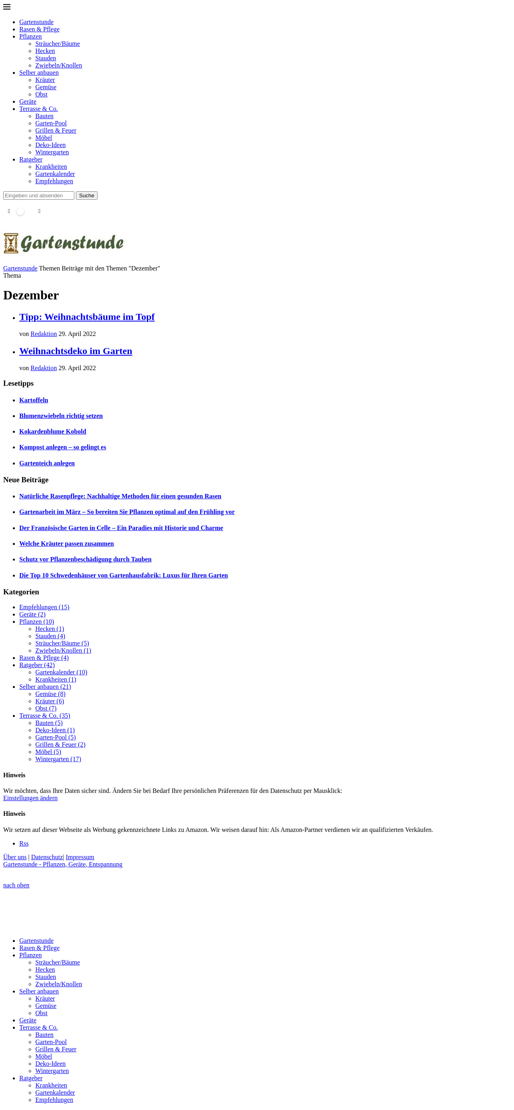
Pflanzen (30, 36)
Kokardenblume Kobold (52, 431)
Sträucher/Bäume (57, 43)
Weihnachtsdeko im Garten (75, 351)
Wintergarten (52, 152)
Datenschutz (47, 857)
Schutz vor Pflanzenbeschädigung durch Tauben (85, 559)
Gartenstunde (36, 21)
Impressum (80, 857)
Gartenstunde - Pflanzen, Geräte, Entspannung (62, 864)
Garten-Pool (51, 123)
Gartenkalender (55, 173)
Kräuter (45, 79)
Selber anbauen (39, 72)
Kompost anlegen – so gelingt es (62, 447)
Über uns (15, 857)
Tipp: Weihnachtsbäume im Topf (87, 316)
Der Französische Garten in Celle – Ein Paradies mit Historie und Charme (121, 527)
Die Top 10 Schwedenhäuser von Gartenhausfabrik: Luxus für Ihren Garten (123, 575)
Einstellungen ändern (30, 798)
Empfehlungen (54, 181)
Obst (41, 94)
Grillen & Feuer (55, 130)
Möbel (43, 137)
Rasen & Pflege (39, 29)
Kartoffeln (33, 400)
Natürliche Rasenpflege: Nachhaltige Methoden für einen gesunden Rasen (120, 496)
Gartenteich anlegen (47, 463)
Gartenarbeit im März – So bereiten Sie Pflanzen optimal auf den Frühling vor (127, 511)
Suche (86, 196)
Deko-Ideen (50, 144)
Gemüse (45, 87)
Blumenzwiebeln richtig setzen (61, 415)
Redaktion (44, 333)
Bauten (44, 116)
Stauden (45, 58)
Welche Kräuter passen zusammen (66, 543)
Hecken (45, 50)
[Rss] (24, 843)
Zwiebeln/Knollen (58, 65)
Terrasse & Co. (38, 108)
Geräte (28, 101)
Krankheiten (51, 166)
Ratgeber (31, 159)
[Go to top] (16, 885)
